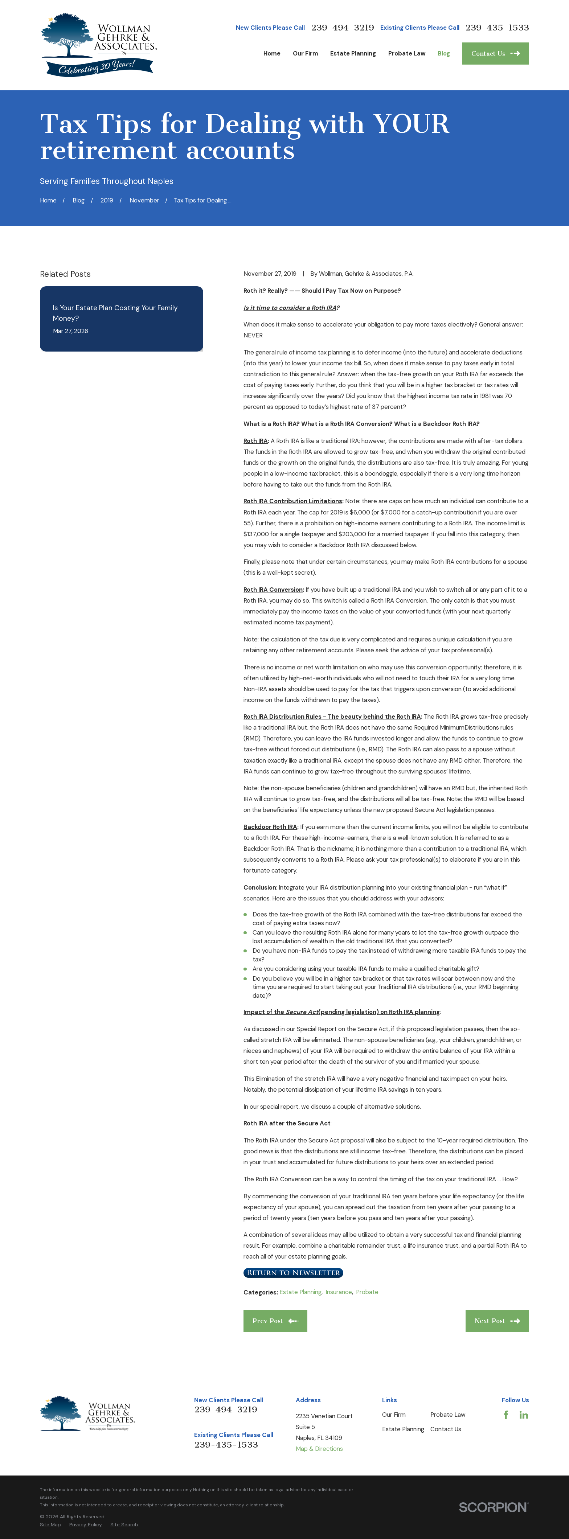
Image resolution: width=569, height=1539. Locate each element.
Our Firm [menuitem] (305, 53)
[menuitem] (50, 1524)
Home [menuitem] (272, 53)
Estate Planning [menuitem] (353, 53)
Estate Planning (300, 1292)
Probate (367, 1292)
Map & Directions (319, 1449)
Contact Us (445, 1429)
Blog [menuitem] (444, 53)
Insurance (339, 1292)
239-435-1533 (497, 28)
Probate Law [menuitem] (407, 53)
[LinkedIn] (524, 1415)
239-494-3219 (342, 28)
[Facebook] (506, 1415)
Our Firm (394, 1415)
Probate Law (448, 1415)
